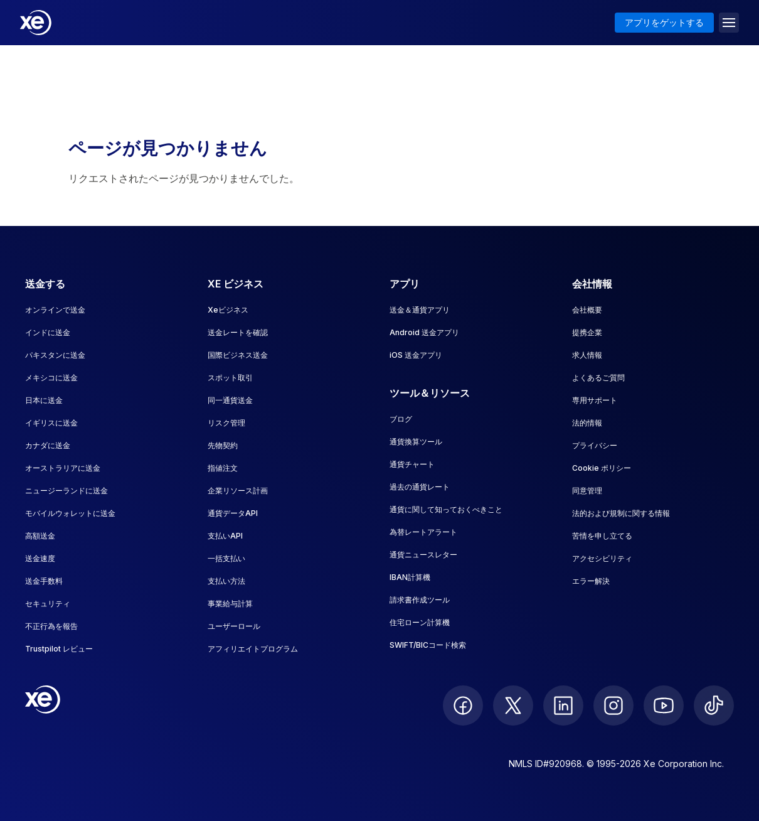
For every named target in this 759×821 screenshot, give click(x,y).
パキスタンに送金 (55, 355)
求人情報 (587, 355)
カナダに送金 (47, 445)
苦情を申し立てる (602, 535)
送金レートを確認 (238, 332)
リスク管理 (226, 422)
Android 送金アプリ (424, 332)
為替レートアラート (423, 532)
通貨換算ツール (416, 441)
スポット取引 (230, 377)
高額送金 (40, 535)
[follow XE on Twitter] (513, 705)
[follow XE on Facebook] (463, 705)
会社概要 (587, 309)
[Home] (35, 22)
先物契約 (223, 445)
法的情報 (587, 422)
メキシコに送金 (51, 377)
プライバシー (594, 445)
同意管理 (587, 490)
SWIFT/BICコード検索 (428, 645)
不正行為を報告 (51, 626)
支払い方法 (226, 581)
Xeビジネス (228, 309)
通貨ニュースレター (423, 554)
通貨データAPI (233, 513)
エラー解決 (591, 581)
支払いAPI (225, 535)
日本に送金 (44, 400)
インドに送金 (47, 332)
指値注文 (223, 468)
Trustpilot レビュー (59, 648)
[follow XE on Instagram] (613, 705)
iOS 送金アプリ (416, 355)
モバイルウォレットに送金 (70, 513)
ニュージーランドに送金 (66, 490)
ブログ (401, 419)
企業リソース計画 (238, 490)
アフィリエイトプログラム (253, 648)
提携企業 (587, 332)
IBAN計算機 (410, 577)
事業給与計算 (230, 603)
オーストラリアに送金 (62, 468)
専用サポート (594, 400)
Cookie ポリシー (601, 468)
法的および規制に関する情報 (621, 513)
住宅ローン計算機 (420, 622)
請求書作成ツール (420, 599)
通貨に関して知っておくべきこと (446, 509)
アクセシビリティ (602, 558)
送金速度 (40, 558)
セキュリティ (47, 603)
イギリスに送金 (51, 422)
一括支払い (226, 558)
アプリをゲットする (664, 22)
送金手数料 (44, 581)
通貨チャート (412, 464)
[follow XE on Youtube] (664, 705)
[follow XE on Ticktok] (714, 705)
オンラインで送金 (55, 309)
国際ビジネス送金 (238, 355)
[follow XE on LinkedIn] (563, 705)
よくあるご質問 (598, 377)
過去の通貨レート (420, 486)
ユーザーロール (234, 626)
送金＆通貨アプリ (420, 309)
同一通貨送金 (230, 400)
